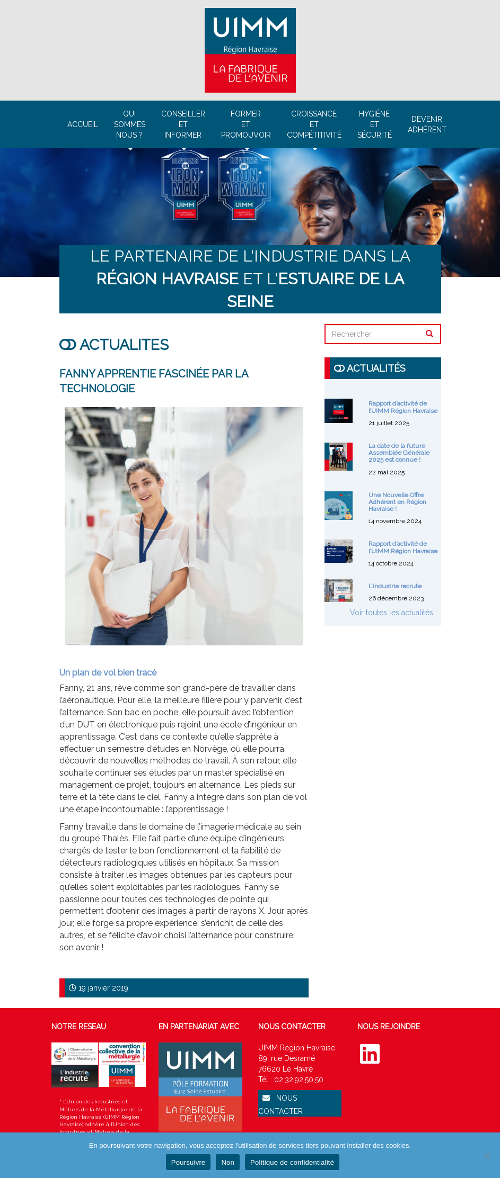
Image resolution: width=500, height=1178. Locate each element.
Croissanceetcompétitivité (314, 129)
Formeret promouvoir (246, 129)
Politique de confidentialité (292, 1162)
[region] (250, 212)
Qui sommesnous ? (129, 129)
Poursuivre (188, 1162)
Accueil (82, 124)
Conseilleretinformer (183, 129)
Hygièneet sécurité (374, 124)
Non (227, 1162)
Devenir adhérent (427, 124)
